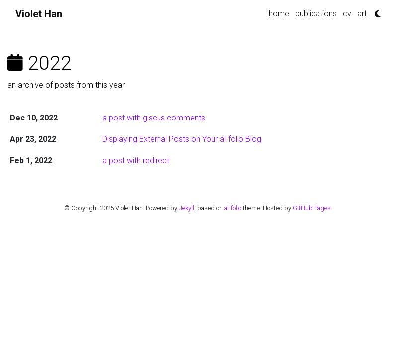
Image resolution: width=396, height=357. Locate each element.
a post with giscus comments (153, 117)
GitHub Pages (312, 208)
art (362, 13)
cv (347, 13)
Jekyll (186, 208)
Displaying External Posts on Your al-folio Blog (181, 139)
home (279, 13)
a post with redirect (135, 160)
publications (316, 13)
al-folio (232, 208)
